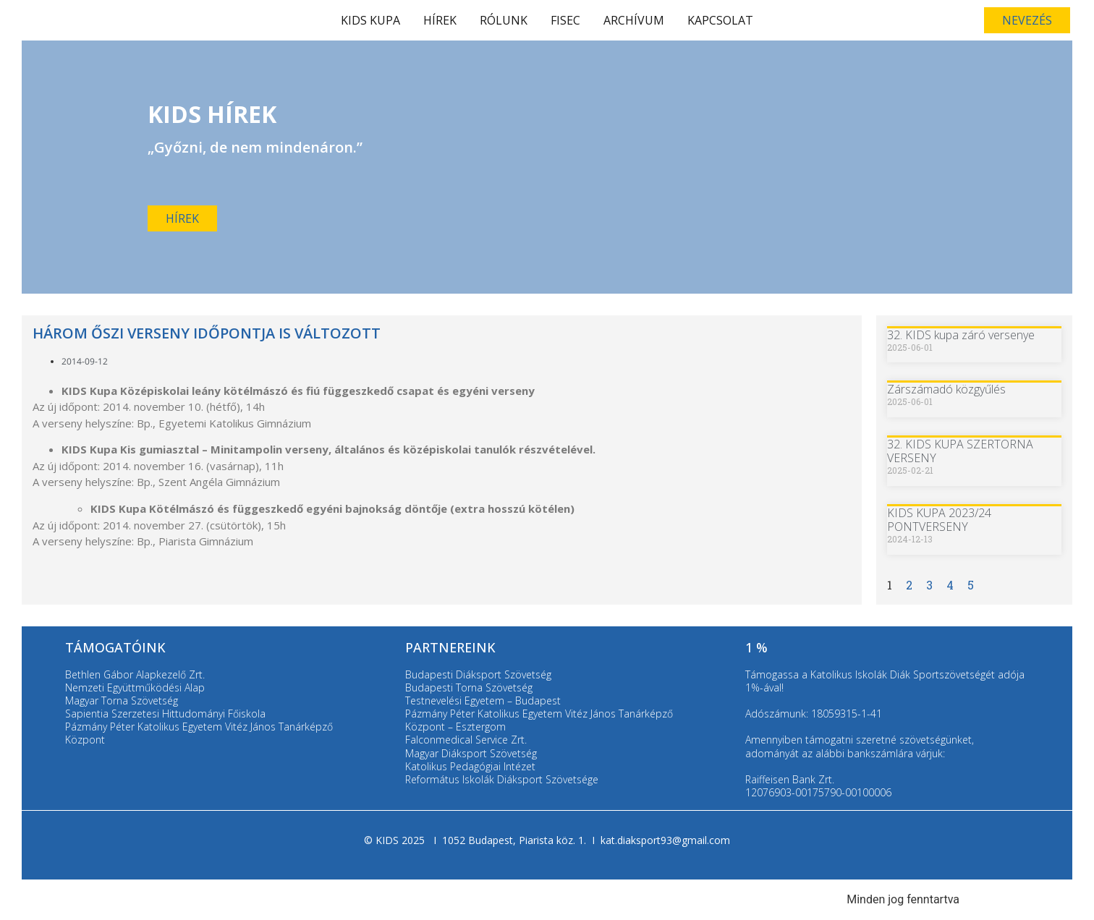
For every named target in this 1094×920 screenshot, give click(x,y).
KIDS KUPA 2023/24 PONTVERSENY (939, 519)
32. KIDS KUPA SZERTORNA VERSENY (960, 451)
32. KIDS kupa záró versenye (961, 335)
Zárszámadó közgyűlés (946, 389)
